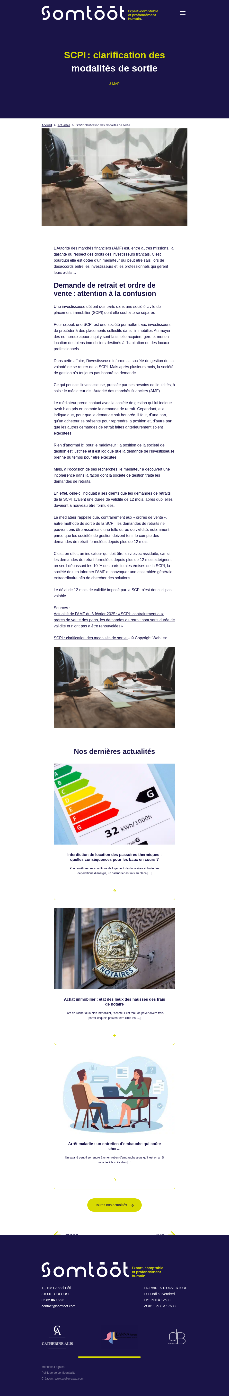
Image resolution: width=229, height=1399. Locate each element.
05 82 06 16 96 (53, 1300)
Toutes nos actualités (114, 1205)
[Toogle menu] (182, 13)
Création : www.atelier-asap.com (63, 1378)
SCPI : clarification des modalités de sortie (91, 638)
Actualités (64, 125)
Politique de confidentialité (58, 1372)
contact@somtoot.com (59, 1306)
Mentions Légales (53, 1367)
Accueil (47, 125)
